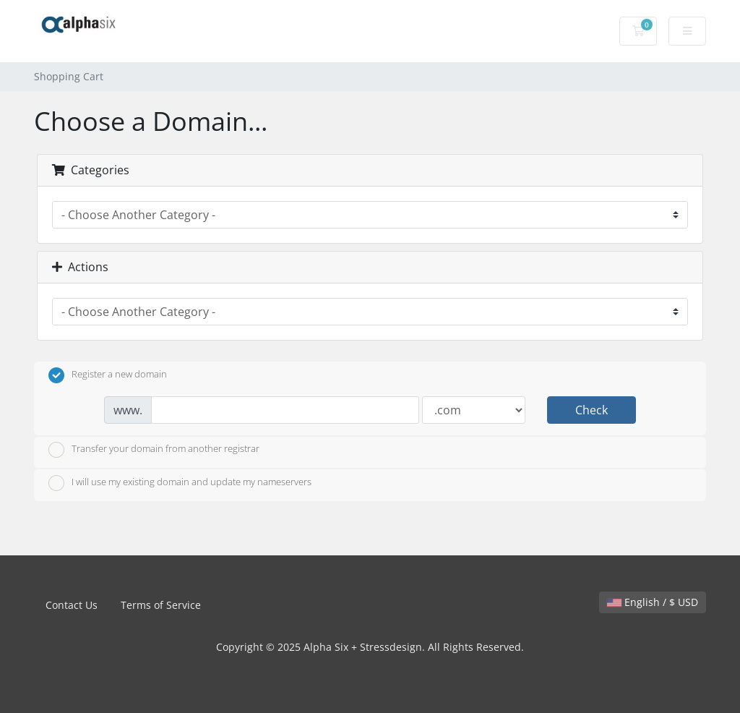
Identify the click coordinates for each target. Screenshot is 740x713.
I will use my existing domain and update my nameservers (179, 483)
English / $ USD (652, 602)
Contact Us (72, 605)
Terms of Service (161, 605)
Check (591, 410)
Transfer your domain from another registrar (153, 450)
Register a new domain (107, 375)
